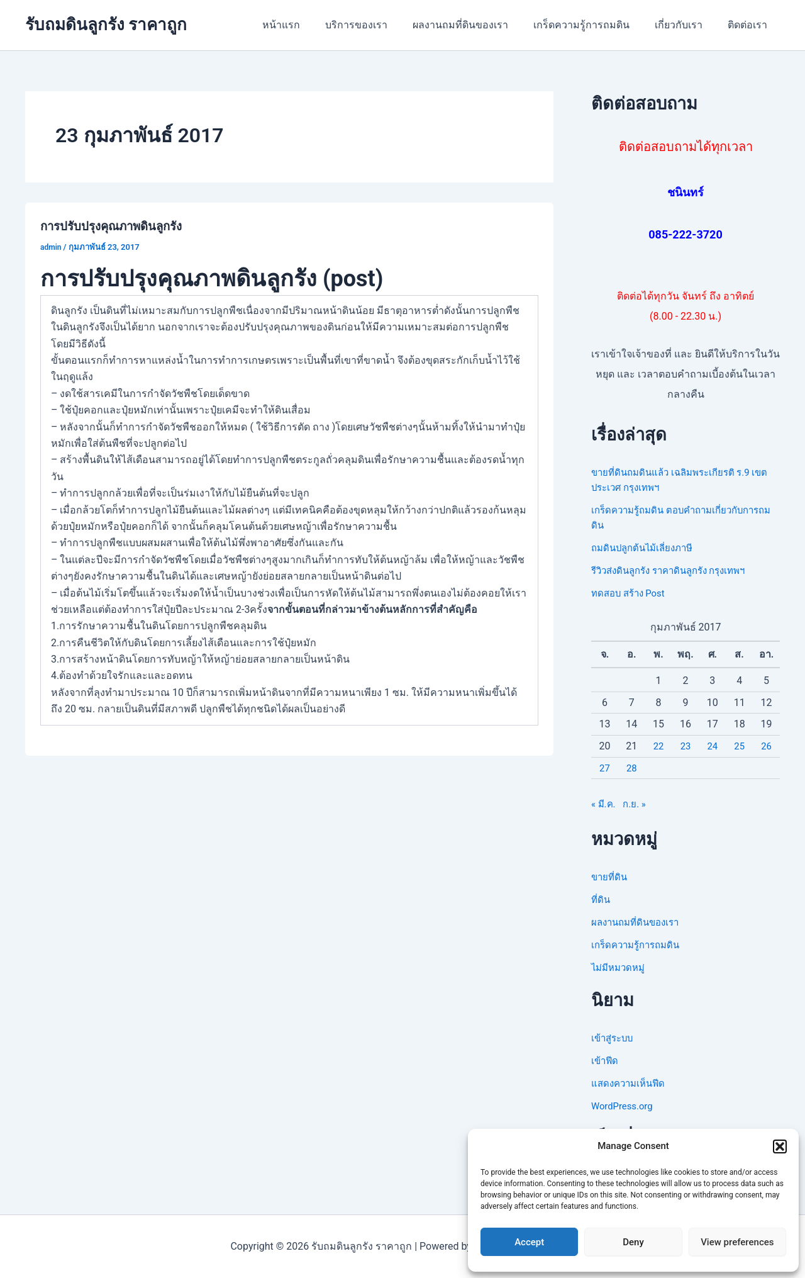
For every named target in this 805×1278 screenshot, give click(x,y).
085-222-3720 (685, 234)
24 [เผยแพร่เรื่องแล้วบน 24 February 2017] (712, 746)
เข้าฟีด (605, 1061)
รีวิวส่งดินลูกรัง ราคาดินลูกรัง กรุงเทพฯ (676, 570)
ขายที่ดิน (610, 877)
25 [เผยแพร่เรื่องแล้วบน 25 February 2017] (739, 746)
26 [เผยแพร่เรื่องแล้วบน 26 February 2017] (766, 746)
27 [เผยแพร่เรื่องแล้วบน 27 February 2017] (604, 768)
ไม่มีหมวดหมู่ (620, 967)
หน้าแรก (309, 25)
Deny (633, 1242)
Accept (529, 1242)
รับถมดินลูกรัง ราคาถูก (106, 24)
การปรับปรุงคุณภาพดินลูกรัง (117, 225)
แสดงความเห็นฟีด (630, 1083)
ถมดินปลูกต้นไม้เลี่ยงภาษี (646, 548)
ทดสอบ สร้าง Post (631, 593)
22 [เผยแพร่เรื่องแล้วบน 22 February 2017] (658, 746)
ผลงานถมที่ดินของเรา (478, 25)
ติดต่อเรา (750, 25)
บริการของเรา (379, 25)
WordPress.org (624, 1106)
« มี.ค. (604, 804)
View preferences (737, 1242)
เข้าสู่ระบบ (614, 1038)
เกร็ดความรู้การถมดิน (594, 25)
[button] (780, 1146)
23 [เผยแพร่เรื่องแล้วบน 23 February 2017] (685, 746)
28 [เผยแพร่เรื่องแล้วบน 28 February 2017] (631, 768)
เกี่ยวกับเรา (686, 25)
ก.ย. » (637, 804)
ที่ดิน (601, 899)
